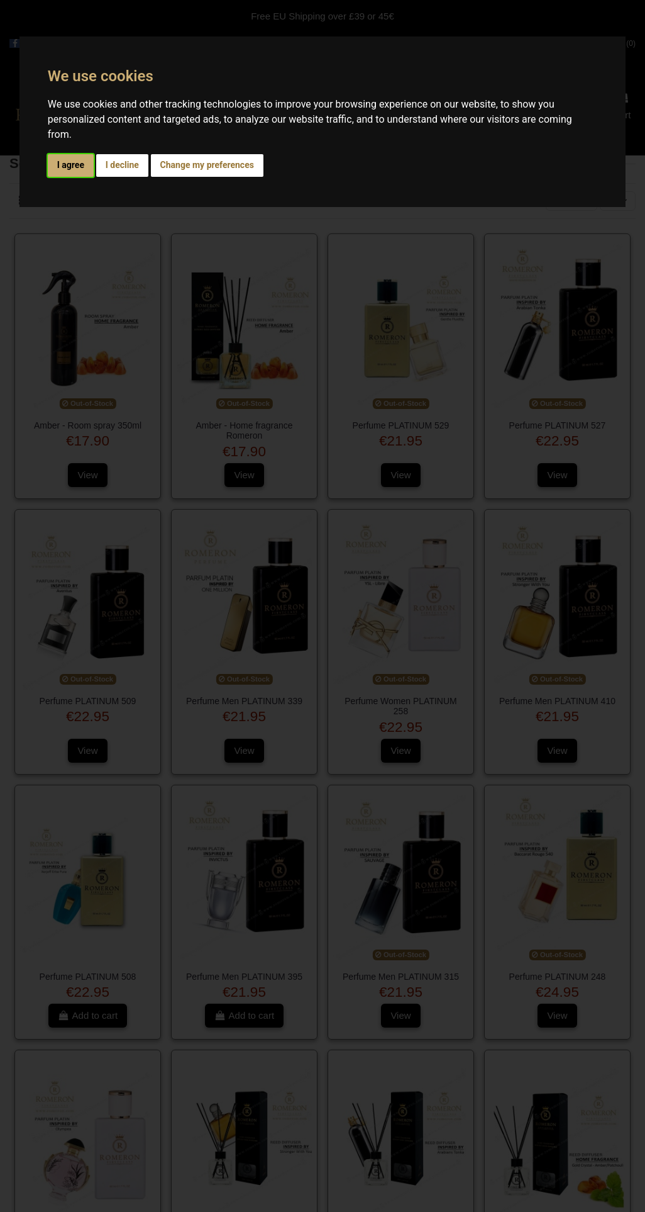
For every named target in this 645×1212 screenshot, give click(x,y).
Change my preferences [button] (207, 165)
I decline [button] (122, 165)
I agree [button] (70, 165)
